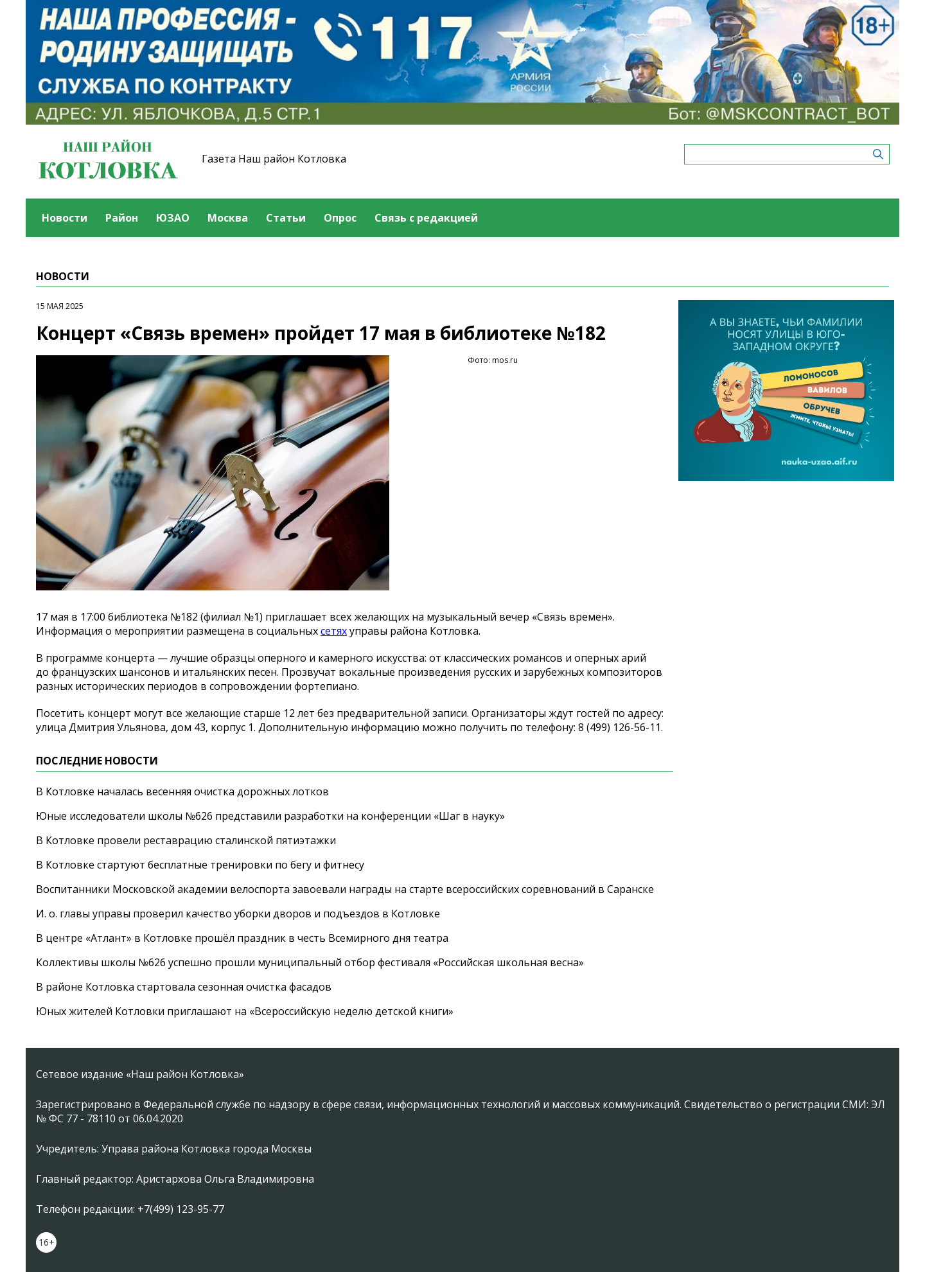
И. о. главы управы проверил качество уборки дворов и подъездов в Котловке (238, 913)
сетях (334, 631)
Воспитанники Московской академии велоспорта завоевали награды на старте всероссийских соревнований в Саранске (345, 889)
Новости (64, 218)
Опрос (340, 218)
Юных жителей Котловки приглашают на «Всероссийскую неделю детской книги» (245, 1011)
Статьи (286, 218)
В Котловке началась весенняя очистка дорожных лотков (182, 791)
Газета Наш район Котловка (274, 159)
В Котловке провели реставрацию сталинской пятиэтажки (186, 840)
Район (121, 218)
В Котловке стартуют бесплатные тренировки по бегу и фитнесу (200, 865)
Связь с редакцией (426, 218)
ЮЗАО (172, 218)
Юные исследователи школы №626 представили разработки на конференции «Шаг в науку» (270, 816)
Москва (227, 218)
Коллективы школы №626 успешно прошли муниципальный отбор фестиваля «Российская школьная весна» (310, 962)
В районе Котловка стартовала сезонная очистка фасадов (183, 987)
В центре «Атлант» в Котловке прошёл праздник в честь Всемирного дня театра (242, 938)
